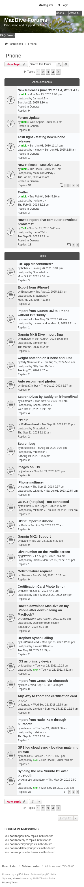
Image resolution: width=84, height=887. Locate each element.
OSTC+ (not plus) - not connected (43, 502)
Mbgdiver (26, 665)
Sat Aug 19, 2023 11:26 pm (34, 456)
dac (23, 590)
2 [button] (43, 72)
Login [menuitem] (63, 5)
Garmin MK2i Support (34, 536)
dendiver (26, 338)
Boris (24, 525)
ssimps (25, 486)
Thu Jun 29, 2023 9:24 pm (62, 510)
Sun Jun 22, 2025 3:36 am (33, 102)
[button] (58, 72)
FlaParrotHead (30, 424)
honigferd (38, 200)
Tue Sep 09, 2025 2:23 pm (34, 236)
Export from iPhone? (34, 287)
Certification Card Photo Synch (41, 586)
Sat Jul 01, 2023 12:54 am (62, 490)
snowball (26, 319)
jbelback (26, 471)
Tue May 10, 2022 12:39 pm (34, 650)
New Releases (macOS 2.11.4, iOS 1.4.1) (48, 90)
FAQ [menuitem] (3, 35)
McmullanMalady (43, 173)
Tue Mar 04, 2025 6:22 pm (33, 346)
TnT (23, 228)
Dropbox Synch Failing (35, 638)
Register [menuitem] (46, 5)
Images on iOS (29, 467)
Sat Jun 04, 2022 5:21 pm (33, 626)
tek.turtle (38, 490)
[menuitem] (6, 883)
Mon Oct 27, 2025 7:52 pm (34, 276)
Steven (25, 575)
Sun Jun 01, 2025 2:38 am (60, 149)
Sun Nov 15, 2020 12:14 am (61, 708)
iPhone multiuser (31, 482)
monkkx (25, 756)
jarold (36, 560)
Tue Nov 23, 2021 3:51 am (57, 669)
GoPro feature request (35, 571)
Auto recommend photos (37, 381)
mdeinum (26, 728)
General (34, 106)
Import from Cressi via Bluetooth (43, 681)
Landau (25, 704)
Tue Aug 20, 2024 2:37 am (33, 370)
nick (24, 94)
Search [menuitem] (10, 35)
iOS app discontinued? (35, 264)
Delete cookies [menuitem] (31, 866)
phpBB (18, 874)
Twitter (23, 192)
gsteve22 (26, 556)
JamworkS (39, 98)
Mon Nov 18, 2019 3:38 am (57, 787)
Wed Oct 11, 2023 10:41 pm (34, 409)
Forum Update (29, 117)
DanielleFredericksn (45, 622)
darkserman (40, 342)
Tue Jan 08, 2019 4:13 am (33, 177)
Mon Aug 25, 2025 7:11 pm (34, 299)
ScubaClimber (29, 385)
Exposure (27, 291)
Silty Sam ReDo (30, 362)
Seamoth (26, 401)
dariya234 (39, 232)
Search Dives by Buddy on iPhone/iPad (48, 397)
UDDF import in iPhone (35, 521)
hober (24, 268)
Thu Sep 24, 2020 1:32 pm (34, 736)
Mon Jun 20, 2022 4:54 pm (56, 594)
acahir (25, 540)
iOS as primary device (34, 661)
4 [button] (53, 72)
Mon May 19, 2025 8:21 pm (61, 323)
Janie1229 (27, 618)
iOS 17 (23, 420)
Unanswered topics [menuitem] (62, 13)
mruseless (27, 447)
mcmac (37, 149)
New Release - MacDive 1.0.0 (39, 165)
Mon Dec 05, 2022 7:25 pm (59, 560)
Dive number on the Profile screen (44, 552)
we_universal (14, 878)
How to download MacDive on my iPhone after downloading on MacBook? (43, 610)
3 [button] (48, 72)
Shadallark (39, 272)
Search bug (26, 443)
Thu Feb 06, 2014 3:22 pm (33, 204)
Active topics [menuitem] (75, 13)
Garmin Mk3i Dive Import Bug (40, 334)
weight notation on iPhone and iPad (45, 358)
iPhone (12, 56)
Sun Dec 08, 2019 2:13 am (57, 760)
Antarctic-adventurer (33, 779)
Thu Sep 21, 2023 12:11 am (34, 432)
